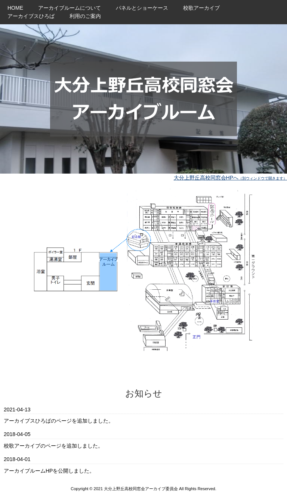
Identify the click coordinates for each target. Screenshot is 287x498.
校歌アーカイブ (201, 8)
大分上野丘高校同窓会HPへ (230, 178)
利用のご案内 (85, 16)
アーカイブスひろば (31, 16)
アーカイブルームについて (69, 8)
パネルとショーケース (142, 8)
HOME (15, 8)
